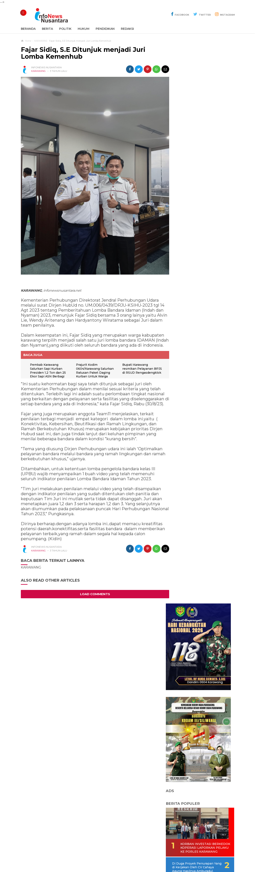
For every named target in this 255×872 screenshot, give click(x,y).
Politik (65, 29)
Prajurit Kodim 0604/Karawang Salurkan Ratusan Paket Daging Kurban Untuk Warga (95, 372)
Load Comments (94, 601)
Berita (47, 29)
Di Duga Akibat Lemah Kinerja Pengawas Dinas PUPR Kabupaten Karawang (199, 474)
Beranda (28, 29)
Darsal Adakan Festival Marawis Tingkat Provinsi (197, 513)
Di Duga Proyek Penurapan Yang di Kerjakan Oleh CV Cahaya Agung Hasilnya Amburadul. (204, 346)
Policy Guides (162, 855)
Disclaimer (184, 855)
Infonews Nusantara (126, 861)
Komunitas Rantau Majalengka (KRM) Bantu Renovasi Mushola (196, 436)
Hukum (83, 29)
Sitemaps (70, 855)
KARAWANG (38, 71)
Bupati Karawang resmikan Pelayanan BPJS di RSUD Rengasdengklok (136, 372)
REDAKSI (127, 29)
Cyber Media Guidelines (132, 855)
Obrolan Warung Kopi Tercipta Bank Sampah (195, 417)
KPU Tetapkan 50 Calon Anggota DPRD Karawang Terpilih (197, 494)
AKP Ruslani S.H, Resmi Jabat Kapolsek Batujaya (196, 455)
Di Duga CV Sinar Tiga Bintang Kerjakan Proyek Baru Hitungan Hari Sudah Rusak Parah (203, 396)
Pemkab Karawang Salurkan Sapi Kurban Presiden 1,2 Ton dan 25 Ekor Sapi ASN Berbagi (48, 372)
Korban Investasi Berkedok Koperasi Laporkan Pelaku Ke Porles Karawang (197, 324)
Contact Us (88, 855)
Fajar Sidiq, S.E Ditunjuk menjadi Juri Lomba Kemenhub (83, 53)
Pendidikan (105, 29)
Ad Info (106, 855)
